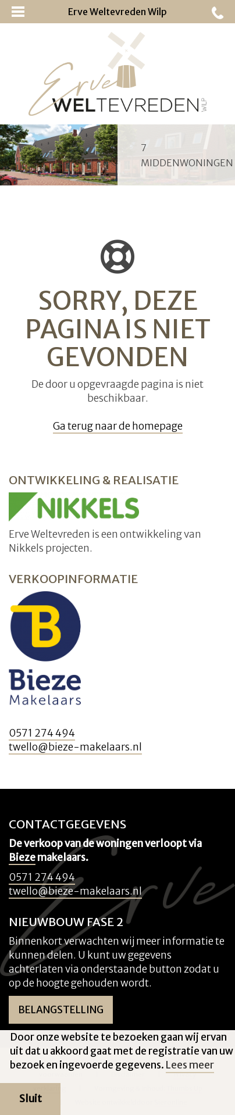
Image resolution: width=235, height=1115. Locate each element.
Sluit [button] (30, 1098)
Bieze (22, 857)
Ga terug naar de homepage (118, 426)
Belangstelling (61, 1009)
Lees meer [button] (190, 1065)
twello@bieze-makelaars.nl (75, 747)
